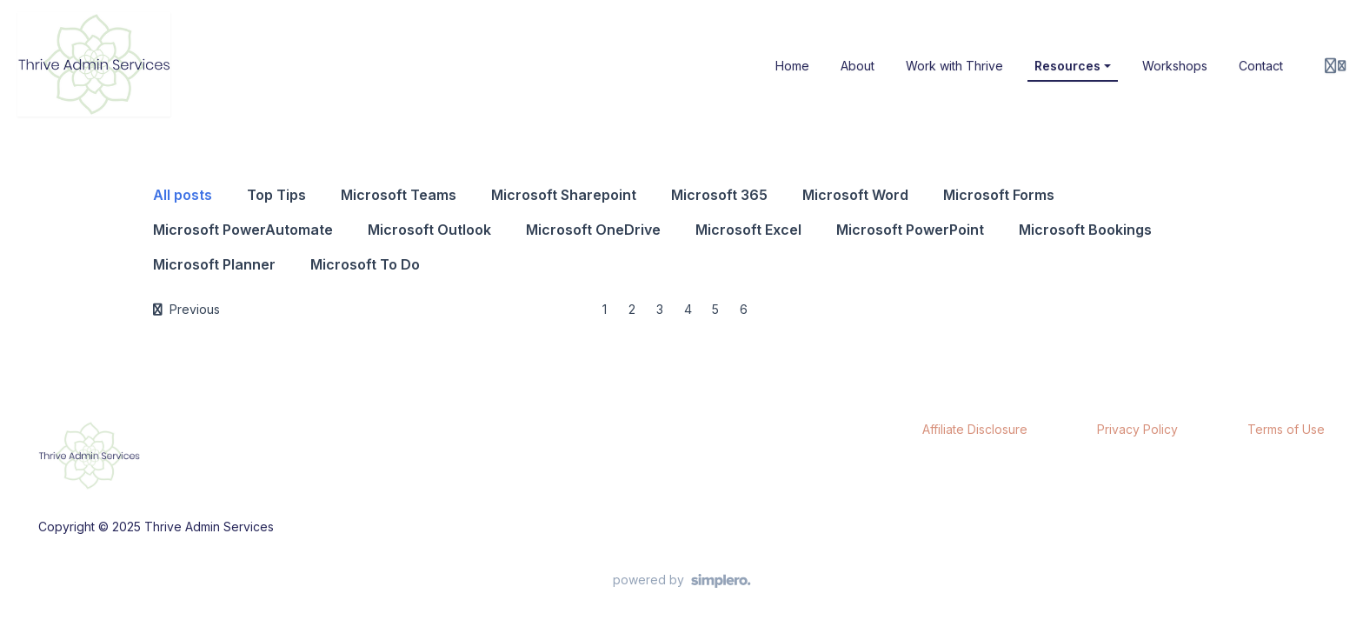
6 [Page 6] (744, 309)
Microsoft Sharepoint (563, 194)
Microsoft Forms (998, 194)
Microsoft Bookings (1085, 229)
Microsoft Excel (748, 229)
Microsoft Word (855, 194)
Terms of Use (1286, 429)
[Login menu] (1335, 66)
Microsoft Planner (214, 264)
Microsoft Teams (398, 194)
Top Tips (276, 194)
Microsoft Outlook (429, 229)
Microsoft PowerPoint (910, 229)
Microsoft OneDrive (593, 229)
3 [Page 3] (659, 309)
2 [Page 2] (631, 309)
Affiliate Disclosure (974, 429)
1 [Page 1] (604, 309)
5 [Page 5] (715, 309)
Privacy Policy (1137, 429)
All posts (182, 194)
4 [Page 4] (688, 309)
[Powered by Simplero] (682, 580)
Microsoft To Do (365, 264)
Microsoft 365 (719, 194)
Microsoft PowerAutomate (243, 229)
